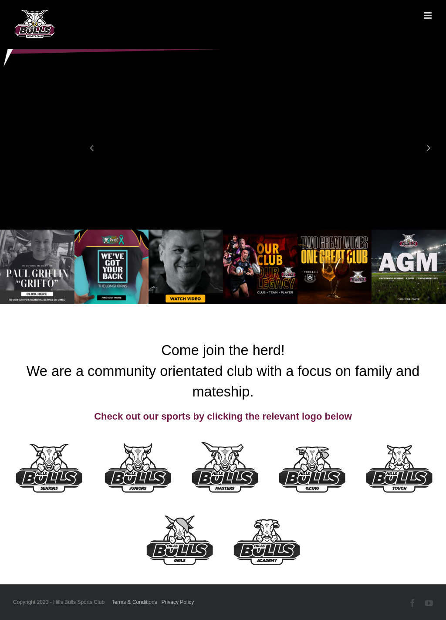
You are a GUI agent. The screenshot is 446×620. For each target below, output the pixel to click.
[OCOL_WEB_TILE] (260, 233)
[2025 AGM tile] (409, 233)
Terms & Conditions (134, 602)
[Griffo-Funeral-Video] (37, 233)
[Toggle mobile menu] (428, 15)
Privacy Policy (178, 602)
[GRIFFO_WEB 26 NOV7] (186, 233)
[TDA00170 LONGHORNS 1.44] (111, 233)
